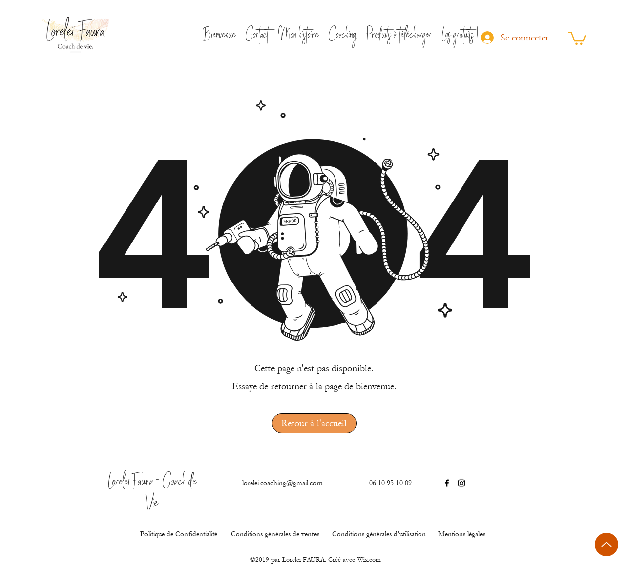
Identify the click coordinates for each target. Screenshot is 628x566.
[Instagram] (461, 483)
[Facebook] (447, 483)
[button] (577, 37)
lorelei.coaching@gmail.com (282, 483)
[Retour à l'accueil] (314, 423)
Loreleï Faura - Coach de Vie (152, 493)
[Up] (606, 544)
